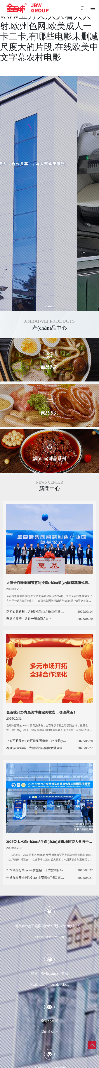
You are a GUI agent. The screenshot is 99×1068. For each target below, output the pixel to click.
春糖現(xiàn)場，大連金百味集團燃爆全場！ (36, 748)
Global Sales (49, 1032)
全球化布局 (49, 1021)
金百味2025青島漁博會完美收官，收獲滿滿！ (41, 712)
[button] (47, 306)
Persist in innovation (49, 937)
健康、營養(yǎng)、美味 (49, 973)
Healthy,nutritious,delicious (49, 984)
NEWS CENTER (49, 482)
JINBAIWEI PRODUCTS (49, 321)
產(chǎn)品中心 (49, 328)
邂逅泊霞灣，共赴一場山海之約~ (28, 618)
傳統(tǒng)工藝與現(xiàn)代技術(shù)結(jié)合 (49, 926)
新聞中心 (49, 488)
